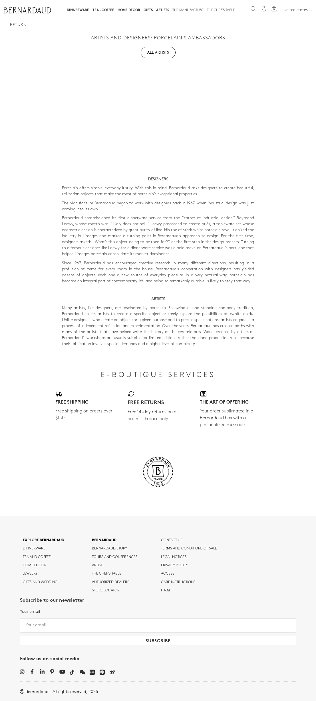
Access (167, 573)
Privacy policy (174, 565)
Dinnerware (78, 10)
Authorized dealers (110, 582)
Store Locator (106, 590)
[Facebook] (32, 672)
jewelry (30, 573)
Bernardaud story (109, 548)
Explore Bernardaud (43, 540)
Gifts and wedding (40, 582)
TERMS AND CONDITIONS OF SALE (189, 548)
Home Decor (129, 10)
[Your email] (158, 625)
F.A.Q (165, 590)
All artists (158, 53)
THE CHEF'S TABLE (106, 573)
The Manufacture (188, 10)
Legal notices (174, 557)
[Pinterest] (52, 672)
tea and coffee (37, 557)
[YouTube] (62, 672)
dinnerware (34, 548)
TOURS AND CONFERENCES (115, 557)
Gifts (148, 10)
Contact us (171, 540)
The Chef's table (221, 10)
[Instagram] (22, 672)
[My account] (264, 8)
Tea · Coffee (103, 10)
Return (18, 25)
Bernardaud (104, 540)
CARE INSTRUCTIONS (178, 582)
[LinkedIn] (42, 672)
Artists (162, 10)
